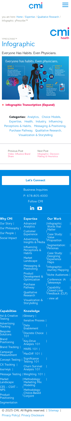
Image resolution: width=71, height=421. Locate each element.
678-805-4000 (37, 196)
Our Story (6, 223)
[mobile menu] (65, 4)
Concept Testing (10, 360)
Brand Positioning (7, 341)
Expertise (30, 17)
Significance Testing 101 (31, 360)
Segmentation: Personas (56, 247)
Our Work (54, 218)
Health (28, 121)
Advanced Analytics (30, 225)
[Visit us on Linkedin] (32, 209)
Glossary (29, 316)
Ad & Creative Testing (9, 317)
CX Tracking (8, 364)
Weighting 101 (33, 374)
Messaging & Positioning (50, 126)
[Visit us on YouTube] (40, 210)
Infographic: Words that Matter (54, 226)
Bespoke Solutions (5, 333)
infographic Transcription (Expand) (30, 105)
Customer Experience (30, 233)
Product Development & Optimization (33, 276)
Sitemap (53, 410)
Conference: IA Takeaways (56, 281)
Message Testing (10, 374)
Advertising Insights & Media (34, 241)
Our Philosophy (9, 228)
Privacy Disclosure (32, 415)
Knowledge (32, 311)
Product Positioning (7, 396)
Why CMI (6, 218)
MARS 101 (31, 349)
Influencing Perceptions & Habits (32, 250)
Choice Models (51, 117)
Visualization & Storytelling (36, 135)
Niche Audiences (57, 275)
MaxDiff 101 (32, 354)
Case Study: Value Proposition (54, 237)
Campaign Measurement (8, 353)
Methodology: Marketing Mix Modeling (33, 382)
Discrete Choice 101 (34, 335)
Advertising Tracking (7, 325)
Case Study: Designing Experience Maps (54, 258)
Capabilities (8, 311)
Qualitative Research (48, 17)
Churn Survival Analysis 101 (33, 368)
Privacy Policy (10, 415)
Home (19, 17)
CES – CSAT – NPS (9, 388)
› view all (52, 298)
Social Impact (8, 238)
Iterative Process (34, 320)
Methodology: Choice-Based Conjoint (32, 393)
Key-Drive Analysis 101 (32, 343)
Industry (41, 121)
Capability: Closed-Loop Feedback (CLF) (57, 290)
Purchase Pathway (20, 130)
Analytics (33, 117)
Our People (7, 233)
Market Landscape (30, 259)
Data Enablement (31, 327)
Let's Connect (35, 180)
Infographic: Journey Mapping (58, 268)
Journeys (5, 369)
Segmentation (8, 402)
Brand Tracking (9, 347)
